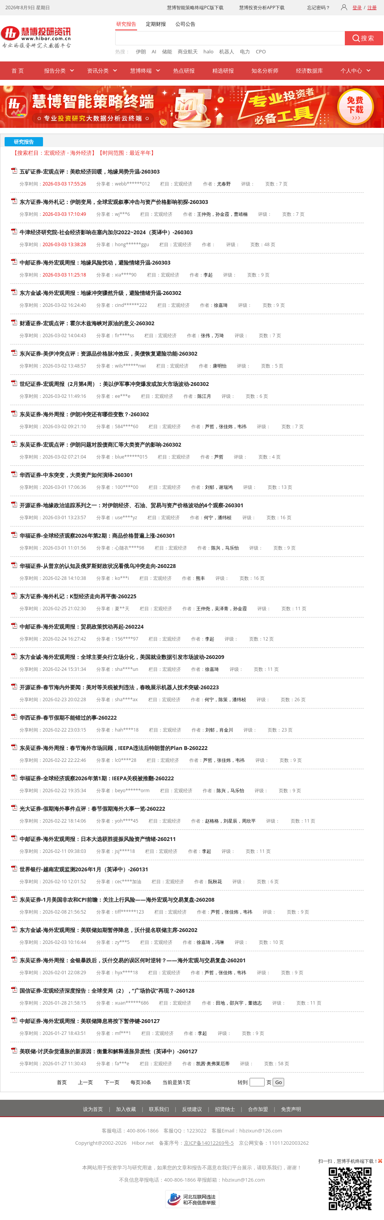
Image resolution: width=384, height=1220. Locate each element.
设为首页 (93, 1109)
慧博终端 (141, 70)
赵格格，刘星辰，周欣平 (230, 821)
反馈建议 (192, 1109)
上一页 (85, 1082)
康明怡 (220, 366)
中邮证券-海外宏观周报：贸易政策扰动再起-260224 (82, 626)
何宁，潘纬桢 (218, 517)
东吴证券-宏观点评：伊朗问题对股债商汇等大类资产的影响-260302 (100, 444)
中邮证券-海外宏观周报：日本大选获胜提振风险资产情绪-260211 (98, 839)
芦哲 (218, 457)
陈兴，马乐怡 (225, 548)
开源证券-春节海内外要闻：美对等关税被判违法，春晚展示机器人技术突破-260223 (119, 687)
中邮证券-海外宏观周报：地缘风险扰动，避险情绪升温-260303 (95, 262)
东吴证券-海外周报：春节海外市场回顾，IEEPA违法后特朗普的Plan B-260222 (114, 748)
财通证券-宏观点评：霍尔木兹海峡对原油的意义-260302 (87, 323)
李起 (208, 274)
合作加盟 (258, 1109)
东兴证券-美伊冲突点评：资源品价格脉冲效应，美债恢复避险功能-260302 (108, 353)
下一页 (111, 1082)
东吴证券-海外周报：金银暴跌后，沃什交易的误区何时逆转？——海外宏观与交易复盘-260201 (133, 960)
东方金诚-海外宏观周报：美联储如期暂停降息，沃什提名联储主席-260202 (108, 930)
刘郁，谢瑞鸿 (219, 487)
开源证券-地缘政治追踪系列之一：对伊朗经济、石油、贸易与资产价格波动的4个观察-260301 (131, 505)
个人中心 (351, 70)
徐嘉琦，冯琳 (210, 942)
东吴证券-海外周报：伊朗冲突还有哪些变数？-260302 (84, 414)
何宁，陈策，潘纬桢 (225, 699)
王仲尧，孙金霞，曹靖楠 (222, 214)
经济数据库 (309, 70)
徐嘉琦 (221, 305)
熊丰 (200, 578)
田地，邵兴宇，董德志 (239, 1003)
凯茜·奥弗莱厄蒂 (213, 1063)
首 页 (17, 70)
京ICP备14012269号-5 (209, 1142)
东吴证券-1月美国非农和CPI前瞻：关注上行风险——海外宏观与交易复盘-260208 (117, 899)
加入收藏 (126, 1109)
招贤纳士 (225, 1109)
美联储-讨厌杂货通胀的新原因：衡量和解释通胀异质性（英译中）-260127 (108, 1051)
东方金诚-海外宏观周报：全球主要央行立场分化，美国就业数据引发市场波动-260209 (122, 656)
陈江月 (204, 396)
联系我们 (159, 1109)
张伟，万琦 (212, 335)
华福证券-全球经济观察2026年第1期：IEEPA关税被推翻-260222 (97, 778)
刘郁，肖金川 (219, 730)
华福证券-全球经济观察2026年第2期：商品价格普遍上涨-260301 (97, 535)
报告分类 (55, 70)
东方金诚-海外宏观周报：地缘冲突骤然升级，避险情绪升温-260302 (100, 292)
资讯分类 (98, 70)
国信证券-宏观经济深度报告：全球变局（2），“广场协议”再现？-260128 (107, 990)
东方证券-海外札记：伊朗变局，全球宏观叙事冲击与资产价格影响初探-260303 (114, 201)
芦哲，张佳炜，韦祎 (226, 426)
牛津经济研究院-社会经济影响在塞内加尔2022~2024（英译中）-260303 (106, 232)
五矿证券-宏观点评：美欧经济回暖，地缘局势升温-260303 (90, 171)
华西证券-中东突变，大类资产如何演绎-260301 (76, 474)
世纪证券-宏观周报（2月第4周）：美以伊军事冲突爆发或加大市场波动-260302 (114, 383)
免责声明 (291, 1109)
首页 (62, 1082)
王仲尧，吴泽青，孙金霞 (221, 608)
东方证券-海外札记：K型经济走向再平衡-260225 (78, 596)
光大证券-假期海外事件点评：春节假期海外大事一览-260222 (92, 808)
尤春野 (224, 183)
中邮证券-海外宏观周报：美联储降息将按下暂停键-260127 (90, 1021)
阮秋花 (215, 881)
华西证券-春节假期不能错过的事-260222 (68, 717)
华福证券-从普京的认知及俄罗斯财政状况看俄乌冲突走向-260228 (98, 565)
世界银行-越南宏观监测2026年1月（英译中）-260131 (84, 869)
